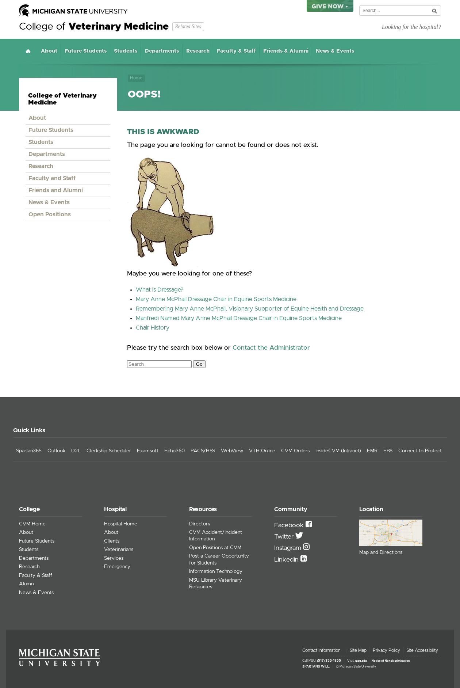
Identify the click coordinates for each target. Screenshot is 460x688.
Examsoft (147, 450)
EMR (372, 450)
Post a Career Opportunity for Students (219, 559)
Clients (111, 541)
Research (198, 51)
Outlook (56, 450)
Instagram (288, 548)
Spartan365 (29, 450)
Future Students (86, 51)
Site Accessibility (422, 650)
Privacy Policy (386, 650)
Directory (200, 524)
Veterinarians (118, 549)
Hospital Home (120, 524)
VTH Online (262, 450)
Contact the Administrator (271, 348)
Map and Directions (380, 552)
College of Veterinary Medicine (62, 99)
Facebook (290, 525)
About (49, 51)
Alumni (27, 583)
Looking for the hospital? (411, 27)
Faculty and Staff (52, 178)
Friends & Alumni (285, 51)
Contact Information (321, 650)
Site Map (358, 650)
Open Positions (49, 214)
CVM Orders (295, 450)
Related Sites (188, 26)
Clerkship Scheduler (109, 450)
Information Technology (215, 571)
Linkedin (287, 559)
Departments (162, 51)
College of (94, 27)
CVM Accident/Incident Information (215, 535)
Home (28, 51)
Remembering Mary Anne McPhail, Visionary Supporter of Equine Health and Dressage (250, 309)
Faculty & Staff (236, 51)
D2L (76, 450)
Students (125, 51)
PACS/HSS (203, 450)
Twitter (284, 536)
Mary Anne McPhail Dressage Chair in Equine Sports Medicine (216, 299)
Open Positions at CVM (215, 547)
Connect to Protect (420, 450)
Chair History (152, 328)
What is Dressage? (160, 290)
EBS (387, 450)
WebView (232, 450)
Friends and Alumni (55, 190)
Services (113, 558)
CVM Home (32, 524)
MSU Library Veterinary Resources (215, 583)
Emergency (117, 566)
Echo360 (174, 450)
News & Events (335, 51)
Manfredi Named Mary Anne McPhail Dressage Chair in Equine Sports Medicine (239, 318)
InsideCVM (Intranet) (338, 450)
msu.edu (361, 661)
